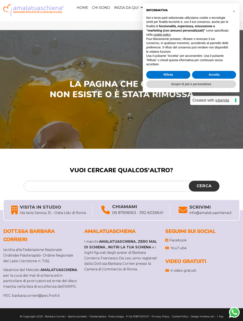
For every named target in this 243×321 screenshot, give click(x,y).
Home (82, 8)
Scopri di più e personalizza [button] (191, 84)
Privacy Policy (160, 316)
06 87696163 (124, 212)
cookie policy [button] (161, 34)
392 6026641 (151, 212)
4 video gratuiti (180, 270)
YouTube (176, 248)
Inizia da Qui (126, 8)
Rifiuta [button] (168, 74)
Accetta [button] (214, 74)
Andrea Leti (207, 316)
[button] (233, 10)
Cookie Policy (180, 316)
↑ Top (220, 316)
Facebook (176, 240)
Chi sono (101, 8)
